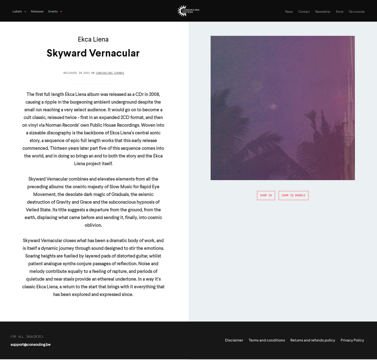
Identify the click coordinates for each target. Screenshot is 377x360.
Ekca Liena (93, 39)
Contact (304, 11)
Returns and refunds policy (312, 340)
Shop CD (266, 195)
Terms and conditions (267, 340)
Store (339, 11)
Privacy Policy (352, 340)
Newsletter (322, 11)
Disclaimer (234, 340)
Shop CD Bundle (293, 195)
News (289, 11)
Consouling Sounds (110, 73)
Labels (17, 11)
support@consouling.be (30, 345)
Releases (37, 11)
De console (356, 11)
